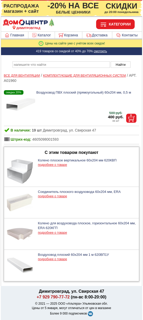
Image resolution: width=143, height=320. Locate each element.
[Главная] (28, 25)
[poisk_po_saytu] (61, 64)
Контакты (130, 35)
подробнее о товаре (52, 165)
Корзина (71, 35)
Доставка (100, 35)
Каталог (44, 35)
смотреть (100, 51)
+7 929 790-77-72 (53, 297)
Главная (17, 35)
